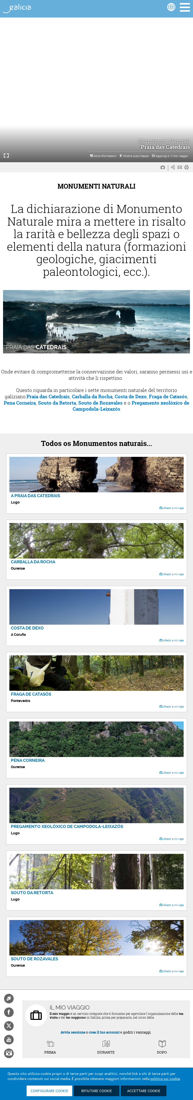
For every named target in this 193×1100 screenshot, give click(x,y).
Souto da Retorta (57, 403)
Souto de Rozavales (100, 403)
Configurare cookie (49, 1091)
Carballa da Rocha (92, 396)
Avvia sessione (73, 1032)
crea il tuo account (104, 1032)
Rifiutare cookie (96, 1091)
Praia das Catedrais (48, 396)
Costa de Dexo (131, 396)
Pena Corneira (20, 403)
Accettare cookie (143, 1091)
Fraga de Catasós (168, 396)
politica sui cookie (165, 1079)
